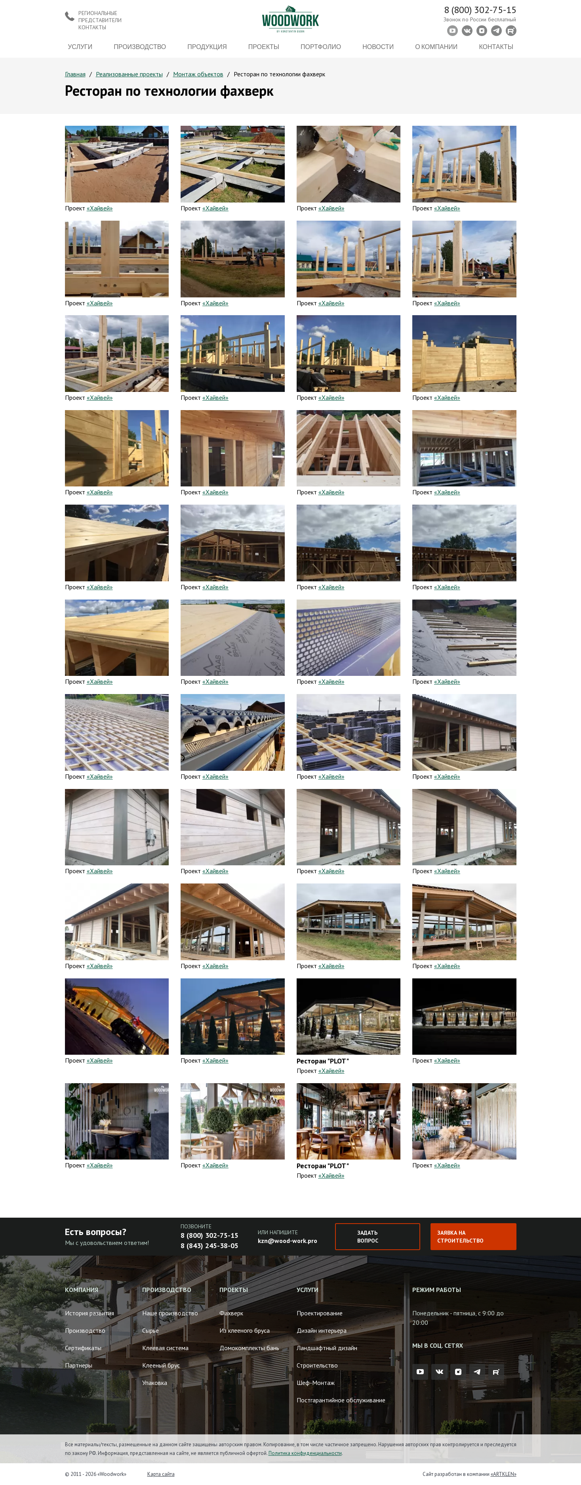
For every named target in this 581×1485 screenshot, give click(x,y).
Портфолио (321, 46)
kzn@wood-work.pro (287, 1241)
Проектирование (320, 1313)
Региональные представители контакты (100, 20)
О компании (436, 46)
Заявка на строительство (460, 1236)
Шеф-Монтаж (316, 1383)
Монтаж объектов (198, 74)
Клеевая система (165, 1348)
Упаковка (154, 1383)
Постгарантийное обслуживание (341, 1400)
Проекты (263, 46)
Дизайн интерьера (322, 1330)
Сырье (150, 1330)
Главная (75, 74)
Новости (378, 46)
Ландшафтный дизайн (327, 1348)
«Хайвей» (100, 208)
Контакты (496, 46)
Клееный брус (161, 1365)
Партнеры (78, 1365)
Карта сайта (161, 1474)
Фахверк (231, 1313)
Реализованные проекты (129, 74)
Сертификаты (83, 1348)
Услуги (80, 46)
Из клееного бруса (244, 1330)
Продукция (207, 46)
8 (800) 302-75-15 (480, 10)
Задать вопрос (367, 1236)
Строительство (317, 1365)
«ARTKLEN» (503, 1474)
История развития (89, 1313)
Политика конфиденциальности (305, 1453)
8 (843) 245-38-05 (209, 1245)
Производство (140, 46)
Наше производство (170, 1313)
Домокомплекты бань (249, 1348)
